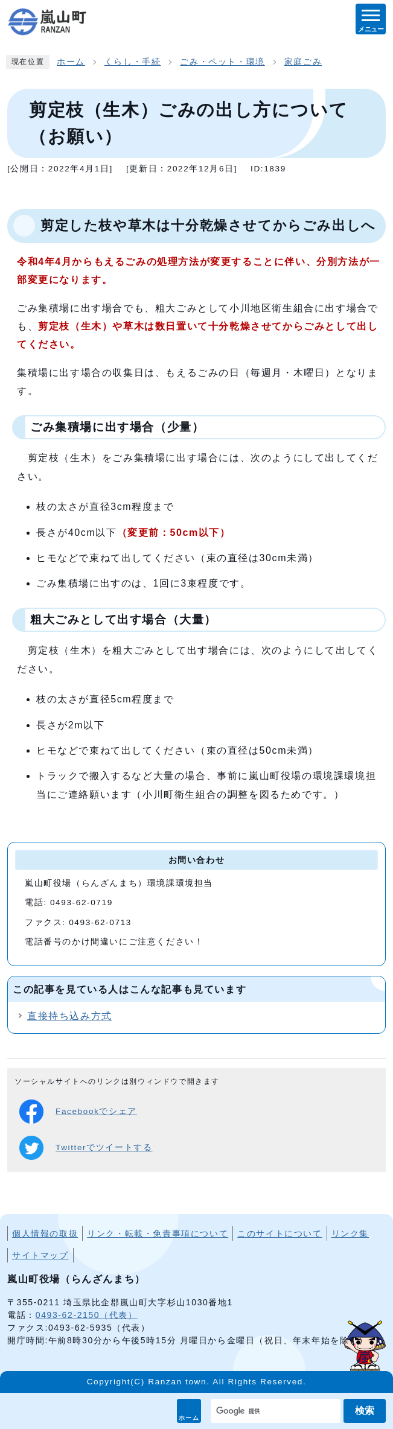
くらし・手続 (132, 61)
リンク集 (350, 1233)
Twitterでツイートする (85, 1148)
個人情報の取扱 (45, 1233)
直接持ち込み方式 (69, 1016)
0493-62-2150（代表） (87, 1315)
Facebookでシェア (78, 1112)
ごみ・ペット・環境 (222, 61)
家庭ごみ (303, 61)
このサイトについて (279, 1233)
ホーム (189, 1418)
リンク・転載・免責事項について (157, 1233)
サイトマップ (40, 1255)
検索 (364, 1410)
